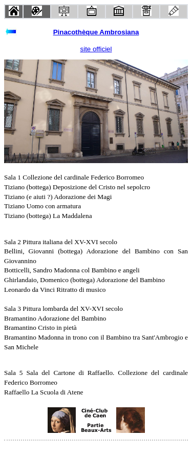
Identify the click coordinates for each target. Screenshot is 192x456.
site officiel (96, 49)
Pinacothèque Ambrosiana (96, 32)
